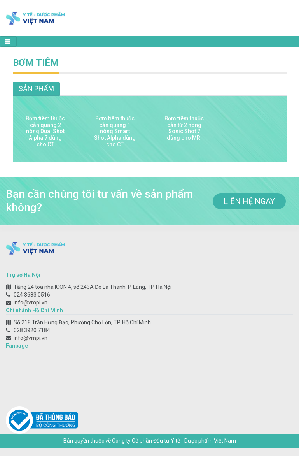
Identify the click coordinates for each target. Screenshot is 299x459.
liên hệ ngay (249, 201)
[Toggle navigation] (8, 41)
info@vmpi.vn (30, 302)
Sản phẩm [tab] (36, 88)
